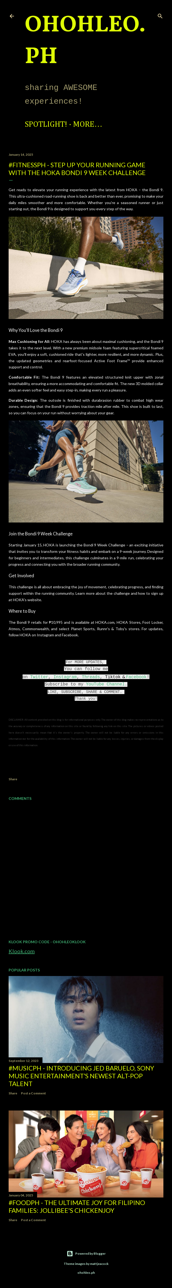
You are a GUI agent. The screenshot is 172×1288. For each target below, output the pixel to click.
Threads (91, 677)
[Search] (160, 15)
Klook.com (22, 951)
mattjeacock (99, 1264)
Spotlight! (46, 125)
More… (87, 125)
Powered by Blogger (86, 1253)
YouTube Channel (105, 684)
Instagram (65, 677)
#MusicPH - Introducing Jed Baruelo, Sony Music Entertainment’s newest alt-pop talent (81, 1075)
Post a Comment (33, 1093)
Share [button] (13, 779)
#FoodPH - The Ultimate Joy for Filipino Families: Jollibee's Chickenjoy (77, 1206)
